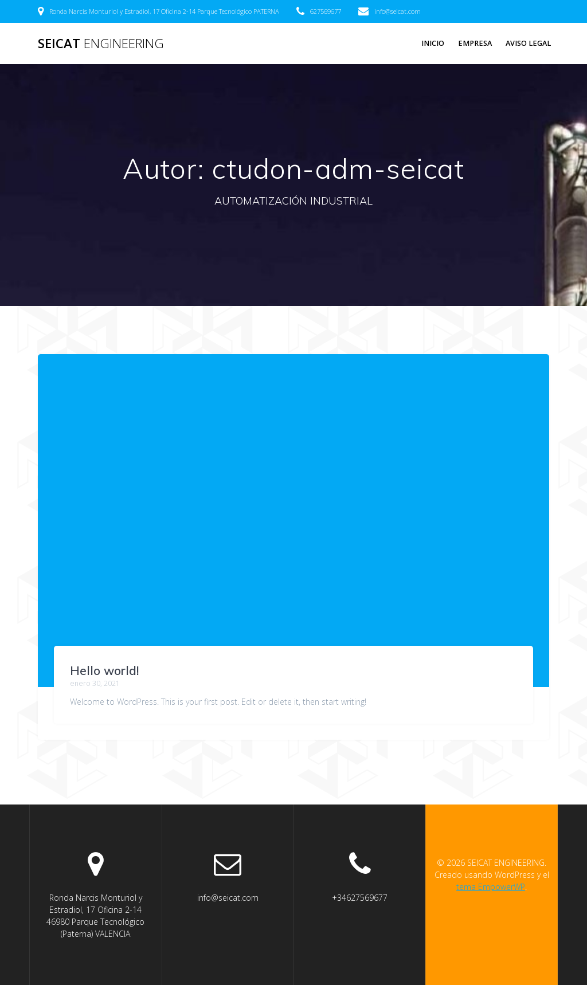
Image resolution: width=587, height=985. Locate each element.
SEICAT (101, 43)
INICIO (432, 43)
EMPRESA (475, 43)
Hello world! (104, 670)
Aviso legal (528, 43)
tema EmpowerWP (490, 886)
